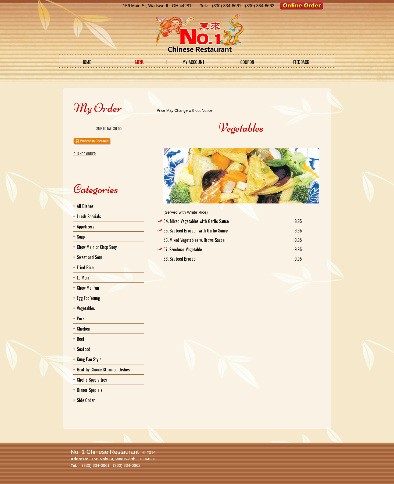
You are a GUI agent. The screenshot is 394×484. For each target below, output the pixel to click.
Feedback (301, 62)
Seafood (83, 349)
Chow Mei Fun (88, 288)
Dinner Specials (89, 390)
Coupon (247, 62)
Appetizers (85, 226)
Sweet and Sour (89, 257)
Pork (80, 318)
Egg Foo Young (88, 298)
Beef (80, 339)
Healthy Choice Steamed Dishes (103, 369)
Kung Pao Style (89, 359)
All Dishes (85, 206)
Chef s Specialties (92, 380)
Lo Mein (83, 277)
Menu (140, 62)
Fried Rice (85, 267)
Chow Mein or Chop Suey (97, 247)
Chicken (83, 328)
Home (86, 62)
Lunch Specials (89, 216)
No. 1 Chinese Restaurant (105, 452)
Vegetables (86, 308)
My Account (193, 62)
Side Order (86, 400)
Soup (81, 237)
